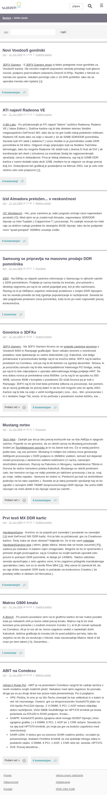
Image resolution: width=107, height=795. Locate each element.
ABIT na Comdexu (19, 670)
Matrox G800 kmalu (20, 602)
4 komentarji (10, 181)
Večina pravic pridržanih (69, 775)
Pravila (7, 775)
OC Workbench (12, 213)
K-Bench (8, 617)
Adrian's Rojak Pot (14, 685)
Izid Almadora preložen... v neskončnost (39, 199)
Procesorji (41, 429)
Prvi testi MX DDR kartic (24, 518)
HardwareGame (13, 532)
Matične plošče (43, 203)
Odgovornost (11, 782)
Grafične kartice (44, 55)
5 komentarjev (42, 407)
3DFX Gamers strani (39, 64)
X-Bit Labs (9, 124)
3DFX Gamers (12, 64)
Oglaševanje (63, 782)
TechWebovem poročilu (30, 447)
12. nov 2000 (15, 55)
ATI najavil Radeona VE (24, 110)
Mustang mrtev (16, 425)
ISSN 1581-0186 (65, 789)
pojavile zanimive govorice (80, 346)
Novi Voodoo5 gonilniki (24, 50)
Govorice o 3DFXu (19, 332)
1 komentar (9, 314)
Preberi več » (12, 407)
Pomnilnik (41, 268)
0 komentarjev (11, 92)
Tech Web (9, 439)
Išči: (6, 32)
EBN (6, 278)
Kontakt (8, 789)
